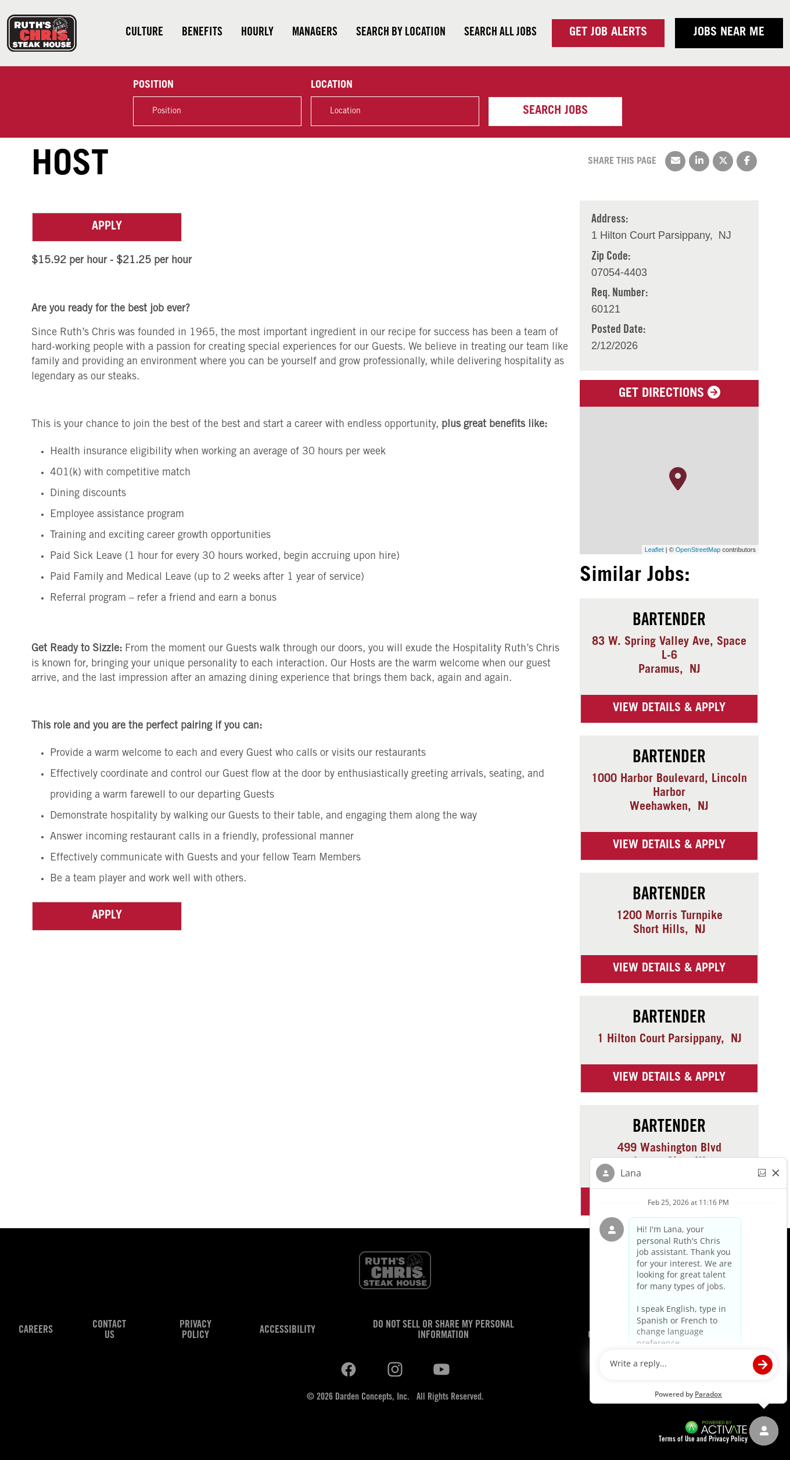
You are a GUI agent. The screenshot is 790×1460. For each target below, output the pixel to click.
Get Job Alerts (608, 33)
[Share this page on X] (723, 161)
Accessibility (287, 1330)
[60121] (619, 309)
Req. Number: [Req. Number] (619, 294)
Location (332, 85)
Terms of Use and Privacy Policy (703, 1440)
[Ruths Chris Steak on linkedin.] (348, 1370)
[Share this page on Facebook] (747, 161)
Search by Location (401, 33)
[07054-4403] (619, 273)
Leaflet (654, 549)
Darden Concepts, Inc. (372, 1397)
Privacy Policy (195, 1330)
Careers (36, 1330)
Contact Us (109, 1330)
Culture (144, 33)
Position (153, 85)
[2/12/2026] (618, 346)
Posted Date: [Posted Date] (618, 330)
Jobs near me (729, 33)
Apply (107, 227)
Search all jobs (500, 33)
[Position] (217, 111)
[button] (464, 112)
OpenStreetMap (698, 549)
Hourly (257, 33)
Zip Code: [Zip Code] (610, 257)
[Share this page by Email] (675, 161)
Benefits (202, 33)
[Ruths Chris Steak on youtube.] (395, 1370)
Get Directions (669, 394)
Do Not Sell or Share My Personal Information (443, 1330)
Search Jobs (555, 111)
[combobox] (395, 111)
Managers (314, 33)
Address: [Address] (609, 220)
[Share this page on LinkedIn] (699, 161)
